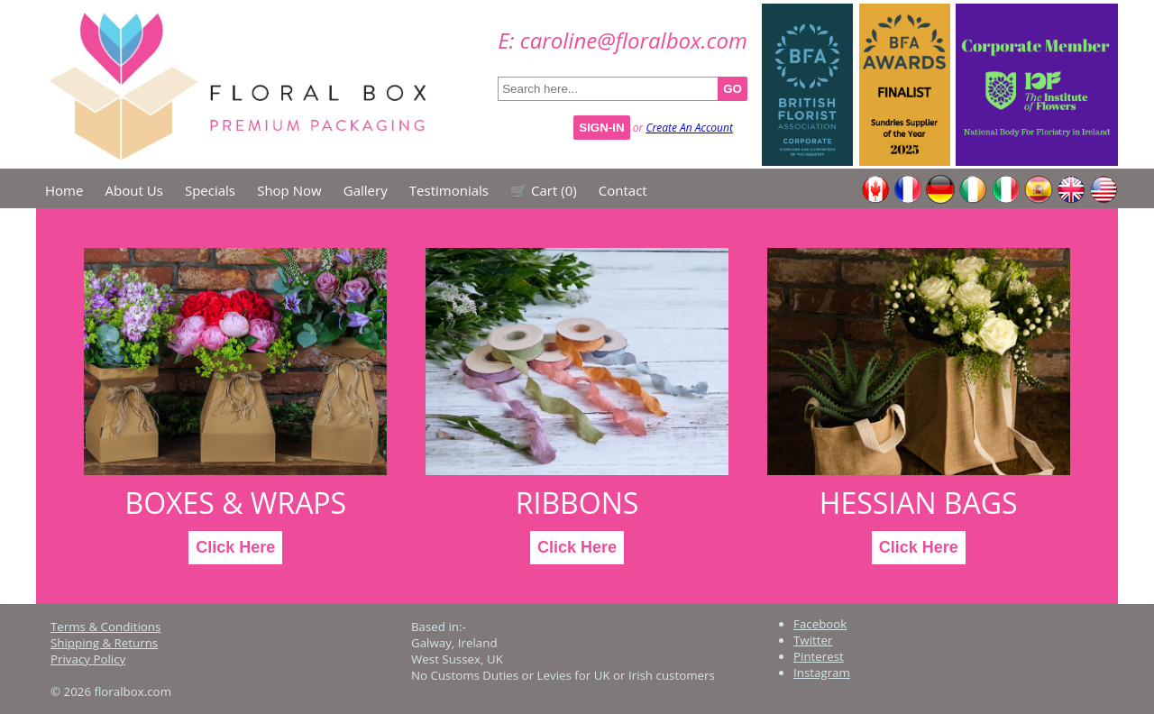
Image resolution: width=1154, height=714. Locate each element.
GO (732, 89)
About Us (134, 190)
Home (64, 190)
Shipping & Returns (104, 643)
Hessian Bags (918, 502)
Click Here (235, 547)
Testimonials (449, 190)
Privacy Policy (87, 659)
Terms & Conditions (105, 626)
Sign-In (601, 127)
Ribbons (577, 502)
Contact (623, 190)
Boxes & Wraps (235, 502)
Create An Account (689, 127)
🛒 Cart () (543, 190)
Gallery (365, 190)
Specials (210, 190)
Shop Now (289, 190)
